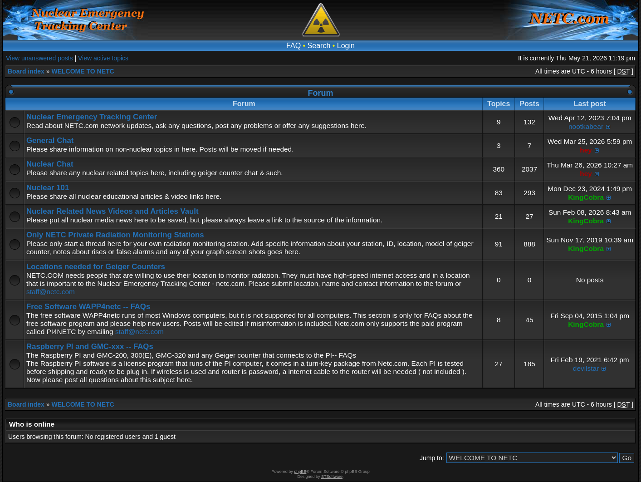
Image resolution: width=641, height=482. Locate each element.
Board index (26, 71)
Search (319, 45)
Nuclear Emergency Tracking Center (91, 117)
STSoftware (332, 476)
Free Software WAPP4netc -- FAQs (88, 306)
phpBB (300, 471)
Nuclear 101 (47, 187)
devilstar (586, 368)
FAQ (293, 45)
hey (586, 150)
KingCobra (586, 197)
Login (346, 45)
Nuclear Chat (49, 164)
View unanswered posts (39, 58)
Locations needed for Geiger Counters (95, 266)
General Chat (49, 140)
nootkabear (585, 126)
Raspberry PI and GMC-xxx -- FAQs (89, 346)
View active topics (103, 58)
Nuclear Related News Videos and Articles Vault (112, 211)
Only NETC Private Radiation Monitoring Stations (115, 235)
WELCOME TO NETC (82, 71)
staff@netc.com (50, 291)
